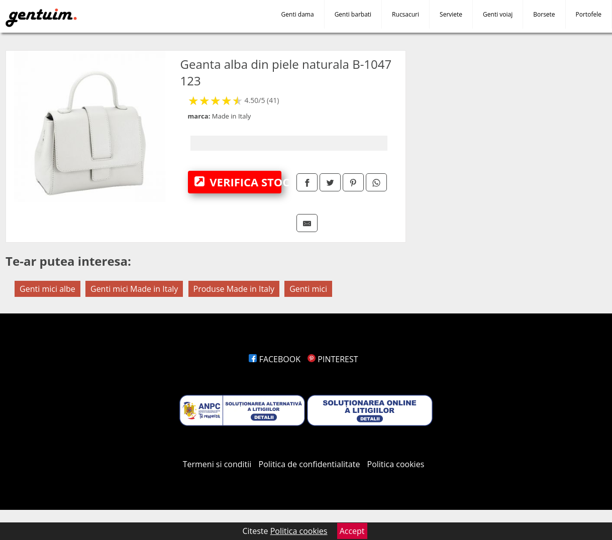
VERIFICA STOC (237, 181)
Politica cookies (396, 464)
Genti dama (297, 14)
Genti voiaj (498, 14)
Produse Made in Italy (234, 288)
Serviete (451, 14)
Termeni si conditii (217, 464)
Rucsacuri (405, 14)
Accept (352, 530)
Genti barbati (353, 14)
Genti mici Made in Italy (134, 288)
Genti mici (308, 288)
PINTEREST (333, 359)
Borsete (544, 14)
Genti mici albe (47, 288)
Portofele (588, 14)
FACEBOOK (274, 359)
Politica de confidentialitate (309, 464)
